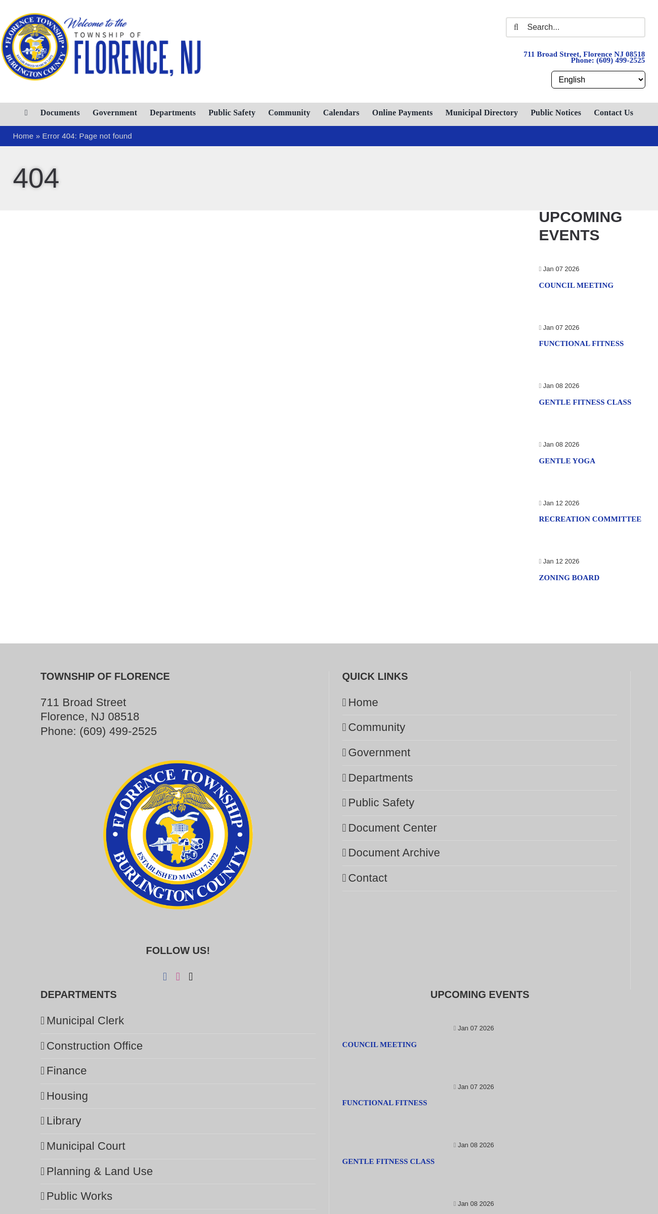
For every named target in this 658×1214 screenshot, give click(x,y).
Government (379, 752)
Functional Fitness (581, 343)
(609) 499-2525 (620, 60)
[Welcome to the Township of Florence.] (102, 17)
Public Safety (381, 802)
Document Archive (394, 852)
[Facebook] (165, 976)
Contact (367, 878)
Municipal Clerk (85, 1020)
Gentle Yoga (567, 461)
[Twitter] (191, 976)
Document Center (392, 827)
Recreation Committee (590, 519)
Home (363, 702)
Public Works (79, 1196)
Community (377, 727)
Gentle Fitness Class (585, 402)
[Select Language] (598, 80)
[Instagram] (178, 976)
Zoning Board (569, 578)
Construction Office (95, 1045)
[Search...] (575, 27)
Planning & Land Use (100, 1171)
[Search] (516, 27)
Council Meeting (576, 285)
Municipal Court (86, 1146)
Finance (67, 1070)
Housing (67, 1096)
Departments (380, 777)
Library (64, 1120)
